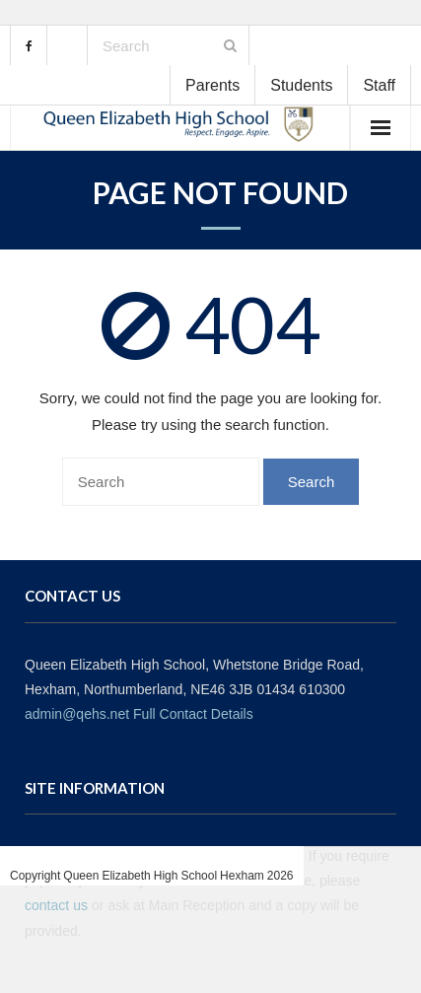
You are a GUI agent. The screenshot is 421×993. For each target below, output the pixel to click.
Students (301, 85)
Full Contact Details (193, 714)
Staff (379, 85)
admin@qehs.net (77, 714)
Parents (212, 85)
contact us (56, 905)
